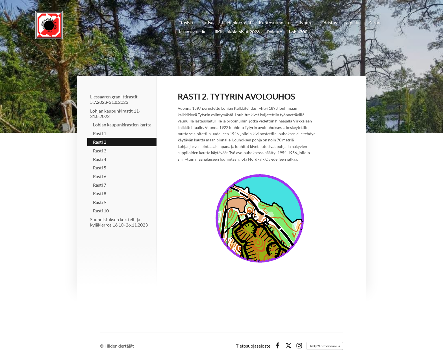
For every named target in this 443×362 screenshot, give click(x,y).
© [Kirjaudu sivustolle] (102, 345)
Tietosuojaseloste (253, 346)
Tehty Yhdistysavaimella (325, 346)
